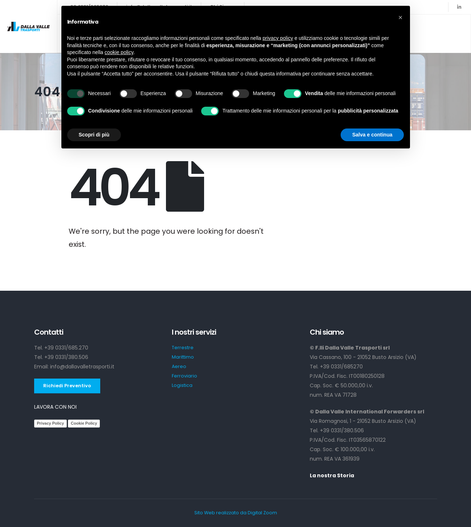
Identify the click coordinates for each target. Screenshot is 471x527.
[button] (400, 17)
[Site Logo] (28, 26)
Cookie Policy (84, 423)
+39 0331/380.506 (66, 357)
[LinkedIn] (459, 7)
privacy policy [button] (278, 38)
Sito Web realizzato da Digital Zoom (235, 513)
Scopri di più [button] (94, 135)
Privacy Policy (50, 423)
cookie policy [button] (119, 52)
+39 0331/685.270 (66, 347)
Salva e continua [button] (372, 135)
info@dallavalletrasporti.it (82, 366)
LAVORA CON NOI (55, 406)
